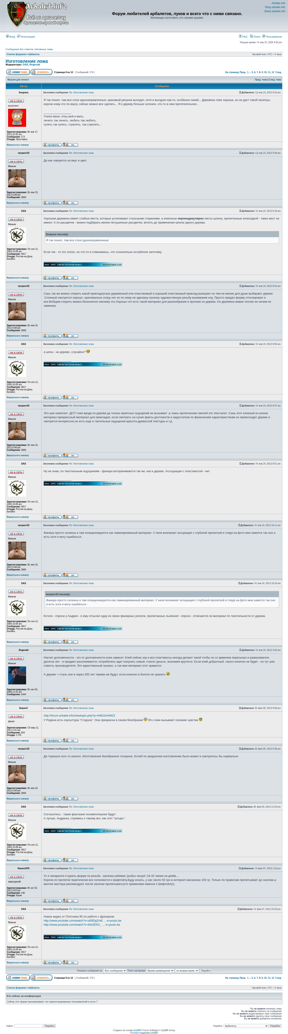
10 (265, 72)
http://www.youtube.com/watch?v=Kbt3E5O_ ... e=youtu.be (82, 924)
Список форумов (16, 54)
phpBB (136, 1030)
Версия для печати (18, 79)
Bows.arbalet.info (275, 11)
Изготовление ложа (27, 61)
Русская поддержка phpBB (144, 1033)
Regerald (34, 64)
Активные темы (44, 49)
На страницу (232, 72)
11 (269, 72)
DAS (25, 64)
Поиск (255, 36)
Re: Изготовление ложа (81, 92)
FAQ (243, 36)
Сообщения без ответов (19, 49)
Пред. (243, 72)
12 (273, 72)
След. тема (275, 79)
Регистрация (26, 36)
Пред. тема (261, 79)
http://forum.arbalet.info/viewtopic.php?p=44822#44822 (79, 715)
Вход (10, 36)
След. (278, 72)
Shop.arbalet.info (275, 7)
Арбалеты (34, 54)
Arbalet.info (278, 3)
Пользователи (272, 36)
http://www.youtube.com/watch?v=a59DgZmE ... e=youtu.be (82, 920)
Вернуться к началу (18, 145)
